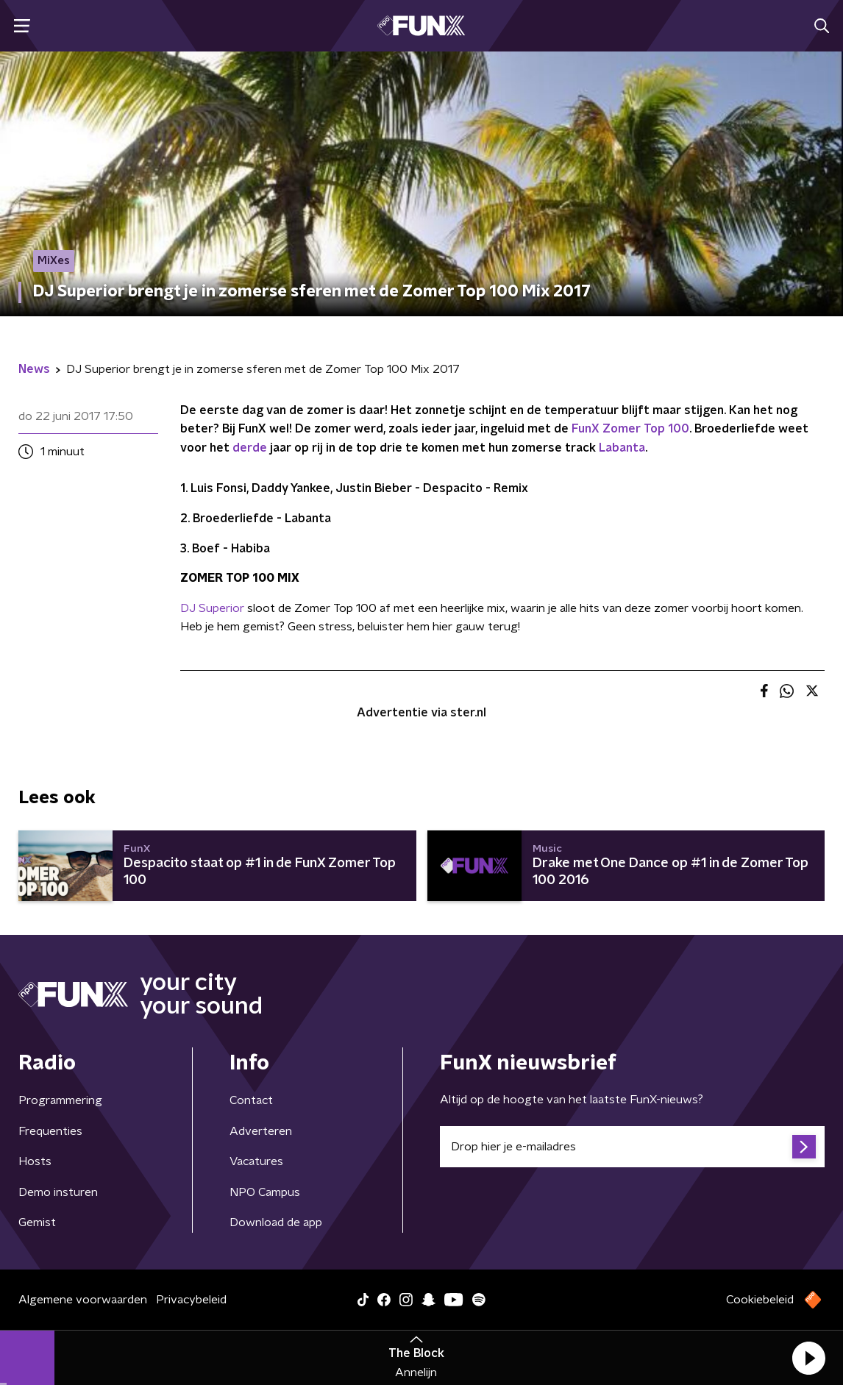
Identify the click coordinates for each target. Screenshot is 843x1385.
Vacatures (256, 1161)
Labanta (622, 448)
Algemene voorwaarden (82, 1300)
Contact (251, 1100)
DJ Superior (212, 608)
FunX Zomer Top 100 (630, 429)
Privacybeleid (191, 1300)
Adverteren (261, 1131)
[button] (808, 1357)
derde (249, 448)
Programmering (60, 1100)
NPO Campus (265, 1192)
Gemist (37, 1222)
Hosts (34, 1161)
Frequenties (50, 1131)
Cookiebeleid (760, 1300)
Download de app (276, 1222)
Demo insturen (58, 1192)
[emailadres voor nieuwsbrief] (632, 1146)
